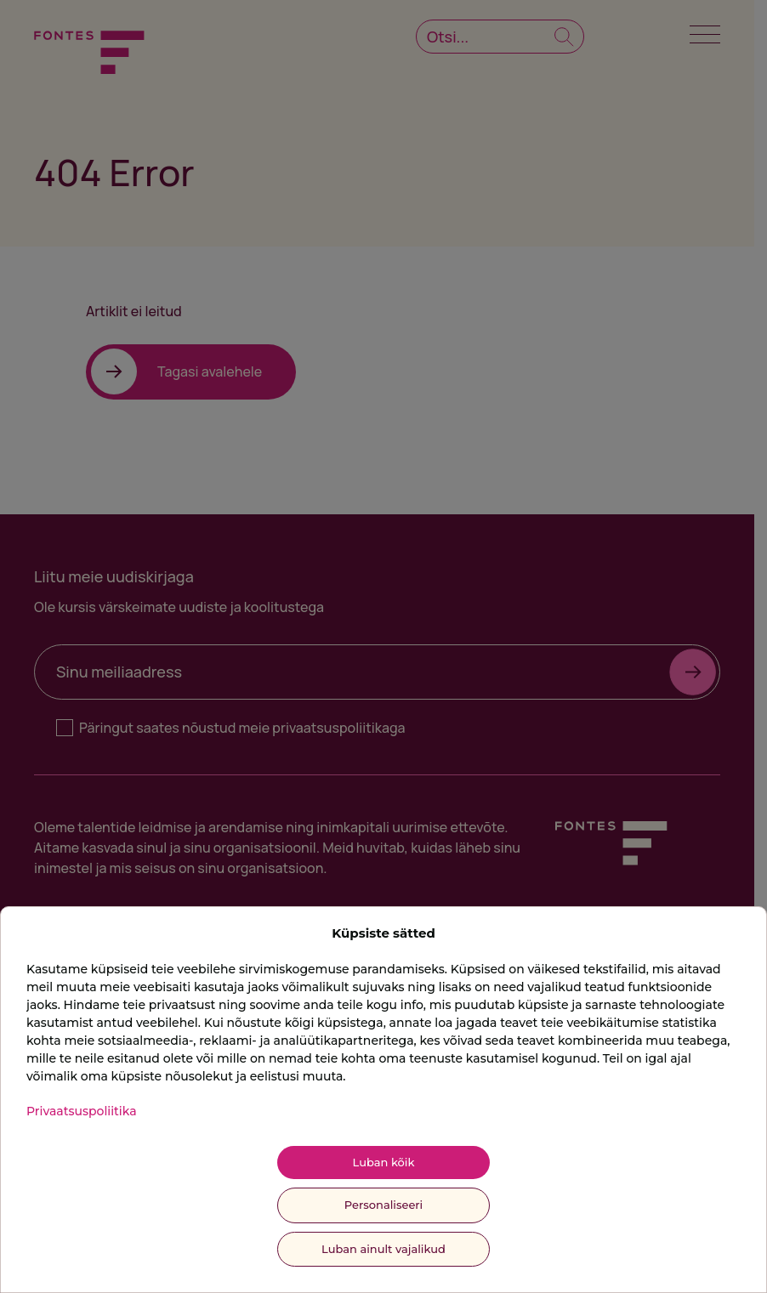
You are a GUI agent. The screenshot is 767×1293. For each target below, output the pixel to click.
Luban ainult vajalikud (383, 1249)
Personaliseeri (383, 1204)
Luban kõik (384, 1162)
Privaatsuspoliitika (81, 1111)
